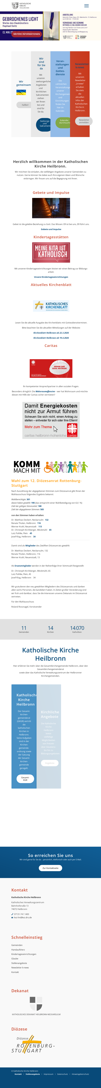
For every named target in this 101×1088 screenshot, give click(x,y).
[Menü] (86, 5)
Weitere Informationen (26, 32)
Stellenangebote (19, 963)
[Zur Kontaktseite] (50, 868)
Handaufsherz (18, 949)
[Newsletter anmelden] (84, 121)
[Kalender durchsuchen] (64, 122)
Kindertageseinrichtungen (23, 954)
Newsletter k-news (20, 967)
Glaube (14, 958)
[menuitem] (86, 5)
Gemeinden (17, 945)
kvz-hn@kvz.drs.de (23, 917)
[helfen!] (25, 105)
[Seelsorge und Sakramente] (45, 125)
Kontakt (15, 972)
